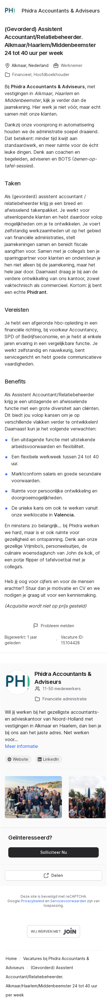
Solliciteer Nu (53, 852)
